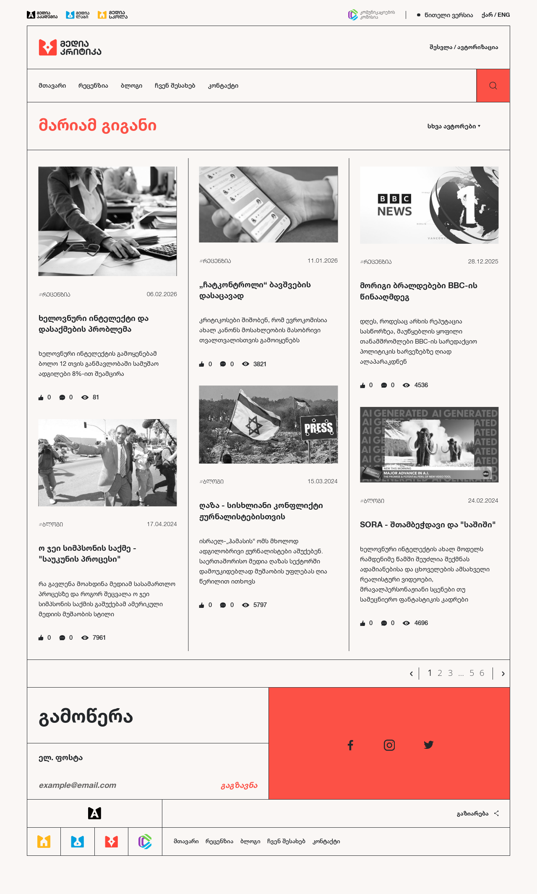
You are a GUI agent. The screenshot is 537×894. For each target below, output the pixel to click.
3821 (260, 364)
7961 (99, 637)
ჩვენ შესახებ (175, 85)
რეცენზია (93, 85)
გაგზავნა (239, 785)
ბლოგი (131, 85)
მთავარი (52, 85)
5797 (260, 604)
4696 (421, 622)
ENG (504, 14)
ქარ (487, 14)
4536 (421, 384)
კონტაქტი (223, 85)
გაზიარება (478, 813)
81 (96, 397)
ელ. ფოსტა (61, 757)
